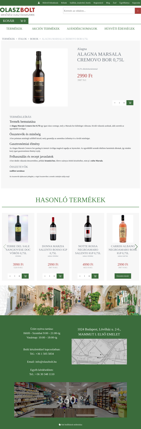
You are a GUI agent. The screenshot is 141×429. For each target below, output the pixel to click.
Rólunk (64, 3)
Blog (108, 3)
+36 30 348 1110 (44, 374)
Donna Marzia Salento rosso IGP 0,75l (53, 250)
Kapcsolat (136, 3)
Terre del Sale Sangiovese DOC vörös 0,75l (18, 250)
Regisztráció (98, 3)
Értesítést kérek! (123, 276)
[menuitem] (15, 28)
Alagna (82, 49)
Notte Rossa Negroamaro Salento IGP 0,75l (88, 250)
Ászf (114, 3)
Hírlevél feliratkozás (50, 3)
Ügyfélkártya (124, 3)
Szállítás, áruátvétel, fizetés (80, 3)
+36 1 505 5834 (45, 353)
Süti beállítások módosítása (71, 425)
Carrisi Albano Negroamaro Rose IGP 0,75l (123, 250)
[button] (136, 246)
